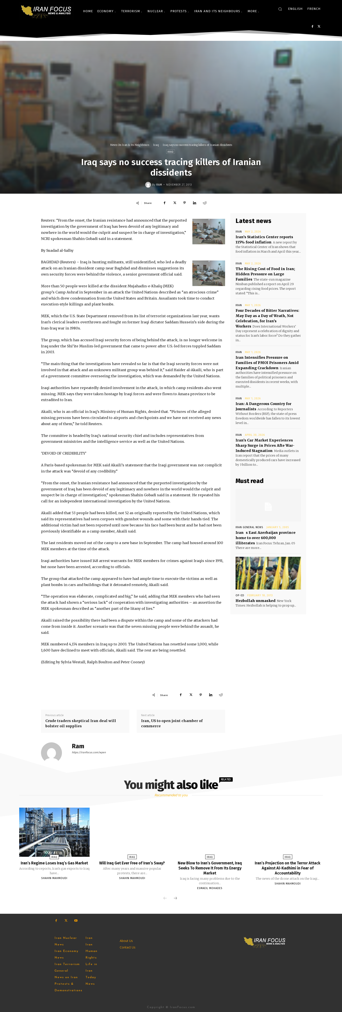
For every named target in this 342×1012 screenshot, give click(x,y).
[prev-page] (165, 898)
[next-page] (175, 898)
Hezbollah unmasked (255, 600)
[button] (280, 9)
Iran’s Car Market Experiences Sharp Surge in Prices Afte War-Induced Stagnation (265, 445)
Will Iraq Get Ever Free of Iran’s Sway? (132, 865)
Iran (239, 231)
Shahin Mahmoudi (54, 882)
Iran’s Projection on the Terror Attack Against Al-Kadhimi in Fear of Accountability (288, 867)
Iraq (156, 145)
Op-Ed (240, 595)
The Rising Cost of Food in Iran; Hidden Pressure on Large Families (265, 274)
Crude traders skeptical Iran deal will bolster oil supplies (80, 723)
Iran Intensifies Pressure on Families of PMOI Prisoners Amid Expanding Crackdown (267, 362)
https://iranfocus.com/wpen (89, 752)
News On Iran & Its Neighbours (129, 145)
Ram (159, 184)
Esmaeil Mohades (209, 887)
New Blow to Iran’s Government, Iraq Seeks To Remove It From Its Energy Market (210, 867)
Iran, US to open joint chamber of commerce (172, 723)
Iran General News (249, 527)
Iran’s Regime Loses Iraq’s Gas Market (54, 865)
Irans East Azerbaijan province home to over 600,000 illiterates (266, 537)
